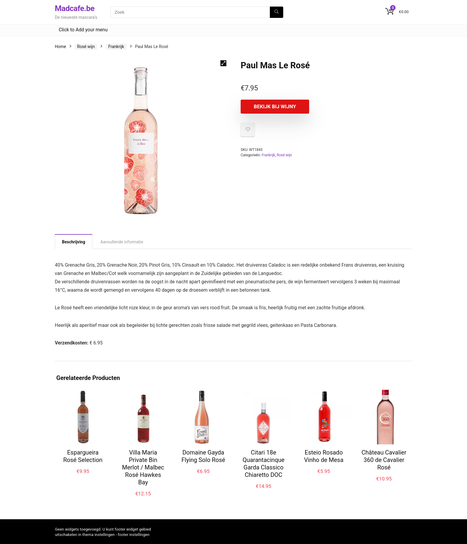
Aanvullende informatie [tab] (121, 241)
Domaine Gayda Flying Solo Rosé (203, 456)
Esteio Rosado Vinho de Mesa (323, 456)
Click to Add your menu (83, 30)
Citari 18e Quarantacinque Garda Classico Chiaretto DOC (263, 463)
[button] (223, 63)
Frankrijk (116, 46)
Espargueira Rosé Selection (82, 456)
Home (60, 46)
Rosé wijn (86, 46)
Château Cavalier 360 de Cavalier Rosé (384, 460)
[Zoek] (276, 12)
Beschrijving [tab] (73, 241)
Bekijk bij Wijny (275, 106)
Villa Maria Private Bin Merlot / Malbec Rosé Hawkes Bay (143, 467)
